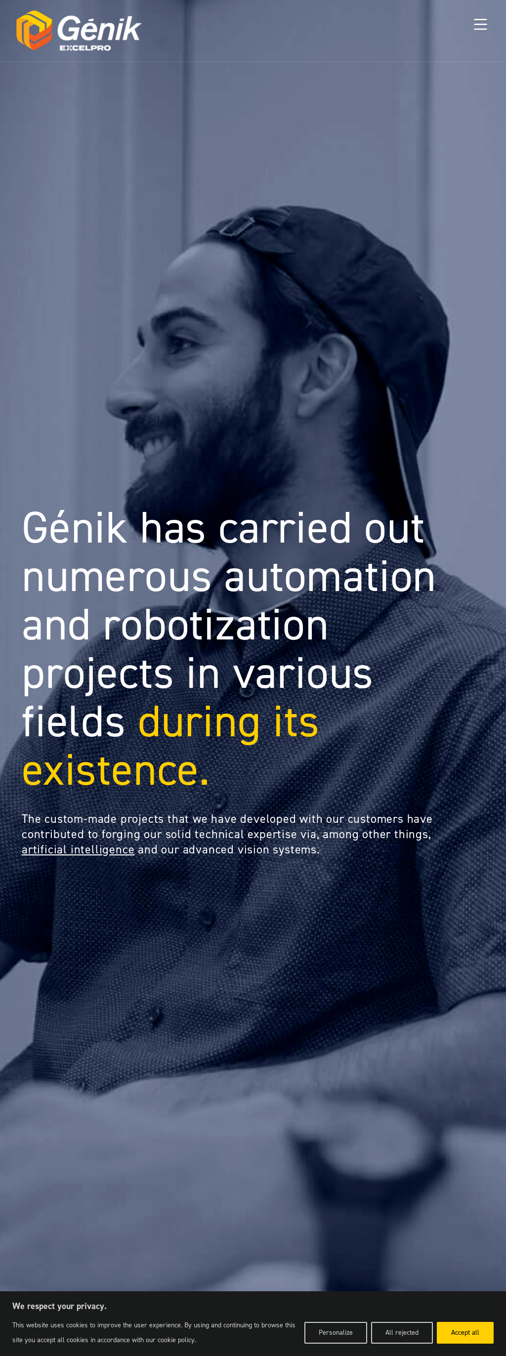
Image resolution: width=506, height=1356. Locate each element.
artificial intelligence (78, 849)
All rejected (402, 1332)
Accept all (465, 1332)
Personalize (336, 1332)
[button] (480, 25)
